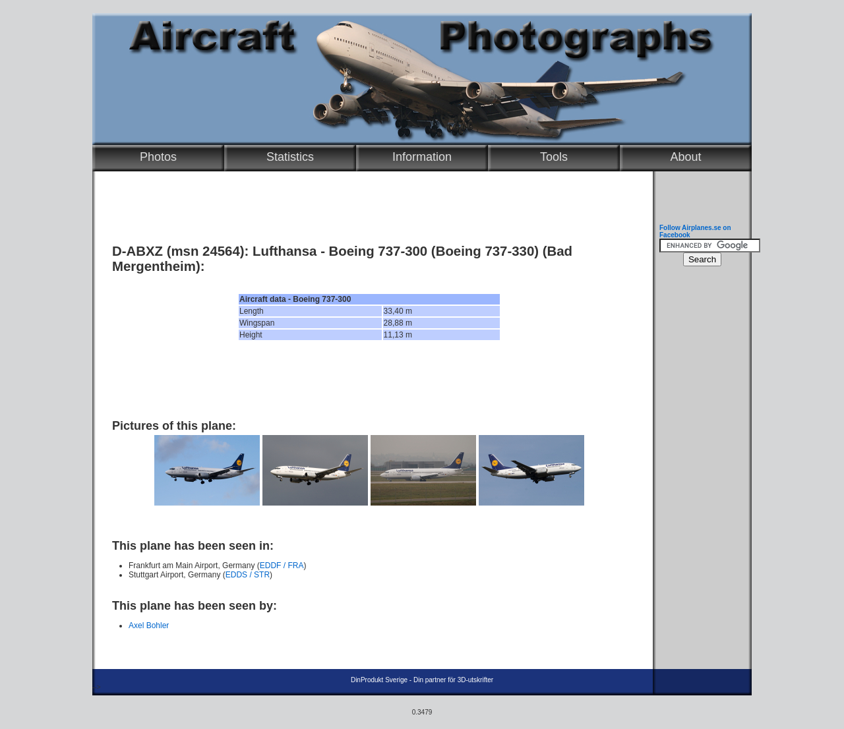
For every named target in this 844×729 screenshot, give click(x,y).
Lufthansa (284, 251)
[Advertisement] (369, 379)
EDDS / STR (248, 574)
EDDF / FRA (282, 565)
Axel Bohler (149, 625)
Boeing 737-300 (378, 251)
